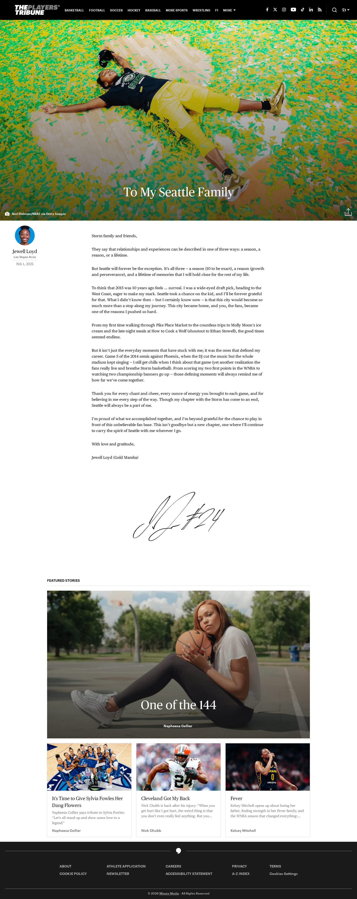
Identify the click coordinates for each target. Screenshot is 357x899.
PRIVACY (239, 866)
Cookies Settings (283, 873)
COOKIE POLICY (73, 873)
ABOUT (65, 866)
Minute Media (169, 893)
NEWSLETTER (118, 873)
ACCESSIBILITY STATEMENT (189, 873)
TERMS (275, 866)
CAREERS (173, 866)
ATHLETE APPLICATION (126, 866)
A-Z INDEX (241, 873)
